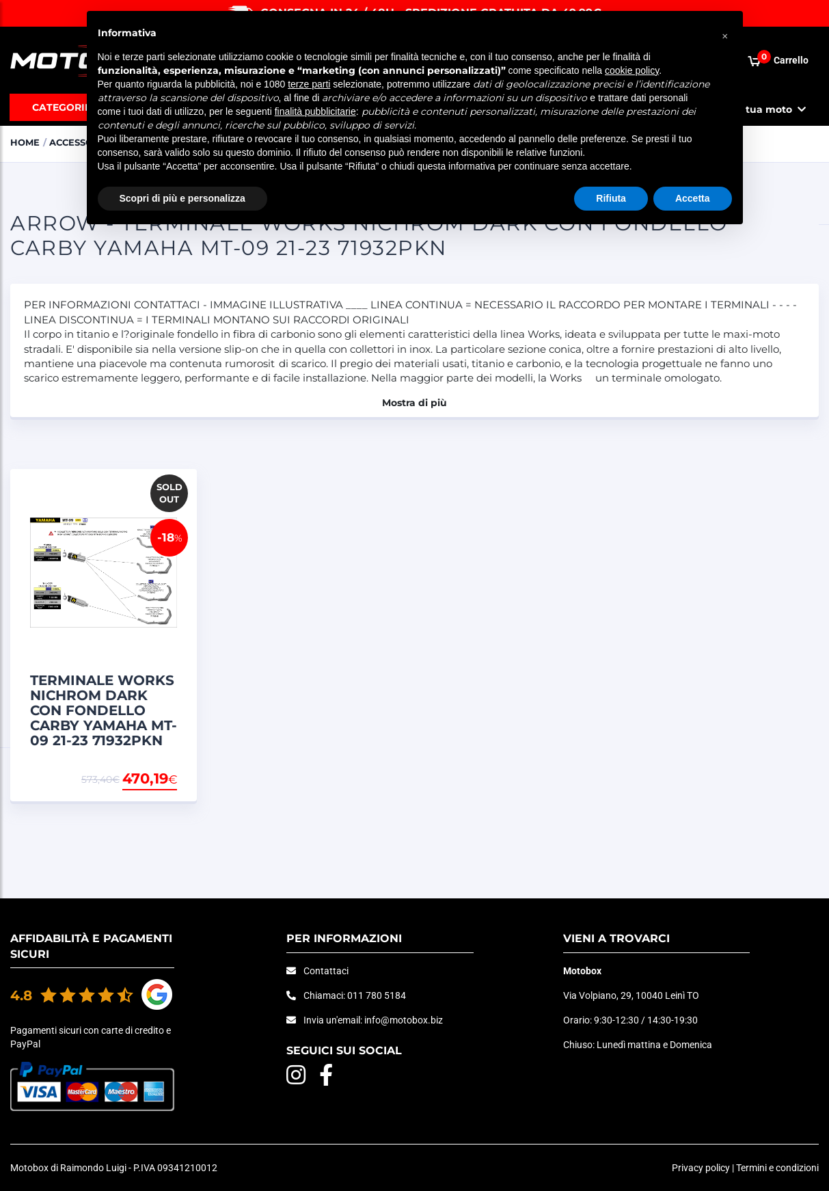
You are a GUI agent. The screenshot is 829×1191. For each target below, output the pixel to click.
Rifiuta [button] (611, 198)
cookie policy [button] (632, 70)
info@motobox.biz (403, 1020)
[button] (725, 33)
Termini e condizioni (777, 1167)
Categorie (61, 107)
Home (25, 142)
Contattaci (326, 970)
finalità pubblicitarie (315, 111)
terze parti (309, 84)
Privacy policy (701, 1167)
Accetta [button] (692, 198)
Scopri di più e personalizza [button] (182, 198)
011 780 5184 (376, 995)
